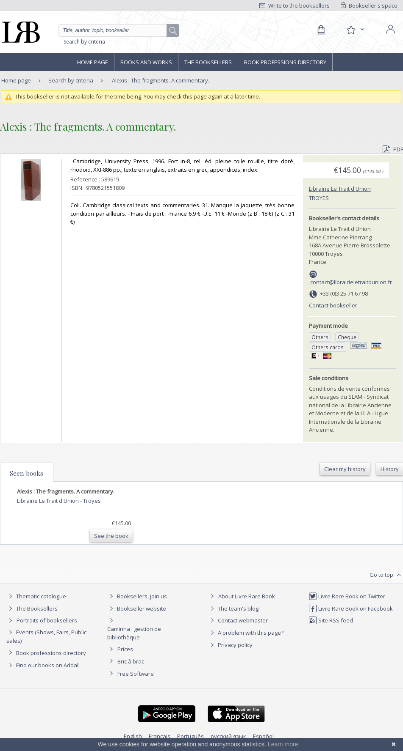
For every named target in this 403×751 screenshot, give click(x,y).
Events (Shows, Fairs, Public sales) (46, 636)
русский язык (228, 736)
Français (159, 736)
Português (190, 736)
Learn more (283, 744)
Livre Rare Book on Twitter (347, 596)
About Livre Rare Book (246, 596)
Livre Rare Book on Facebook (351, 608)
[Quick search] (118, 30)
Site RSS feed (331, 620)
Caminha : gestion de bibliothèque (134, 633)
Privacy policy (230, 645)
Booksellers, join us (137, 596)
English (133, 736)
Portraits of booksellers (47, 620)
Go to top (386, 575)
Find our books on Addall (43, 665)
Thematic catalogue (36, 596)
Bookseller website (136, 608)
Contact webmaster (238, 620)
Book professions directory (285, 62)
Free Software (135, 673)
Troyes (319, 198)
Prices (125, 649)
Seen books (26, 473)
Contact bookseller (333, 305)
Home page (92, 62)
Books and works (146, 62)
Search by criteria (84, 41)
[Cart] (320, 30)
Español (263, 736)
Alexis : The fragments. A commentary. (160, 80)
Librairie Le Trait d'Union (340, 188)
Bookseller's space (369, 5)
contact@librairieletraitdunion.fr (351, 282)
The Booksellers (208, 62)
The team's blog (233, 608)
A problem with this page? (245, 632)
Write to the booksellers (294, 5)
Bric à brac (130, 661)
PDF (392, 149)
